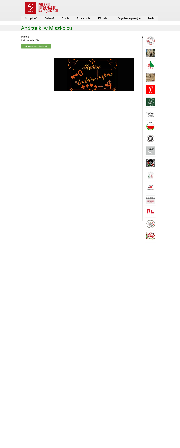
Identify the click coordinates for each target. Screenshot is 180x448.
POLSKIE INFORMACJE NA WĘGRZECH (48, 7)
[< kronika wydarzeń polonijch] (36, 46)
